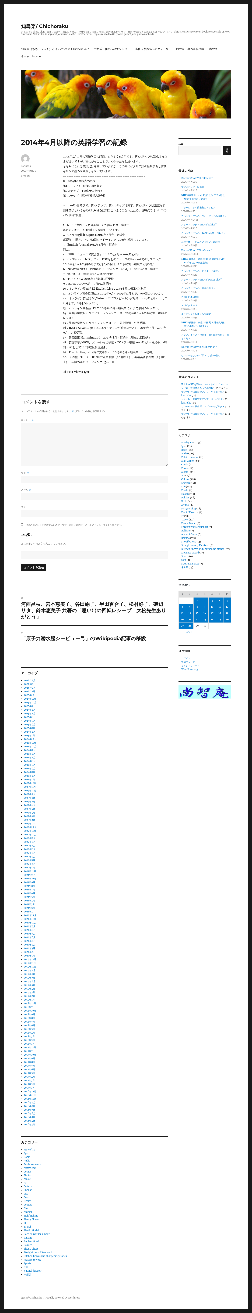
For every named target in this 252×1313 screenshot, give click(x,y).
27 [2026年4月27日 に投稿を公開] (182, 625)
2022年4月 (29, 856)
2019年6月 (29, 981)
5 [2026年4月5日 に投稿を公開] (227, 600)
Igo (25, 1153)
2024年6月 (30, 761)
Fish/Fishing (31, 1215)
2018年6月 (29, 1025)
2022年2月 (29, 863)
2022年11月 (30, 830)
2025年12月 (30, 695)
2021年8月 (29, 885)
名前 (25, 472)
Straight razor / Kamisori (38, 1252)
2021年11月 (30, 874)
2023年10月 (30, 790)
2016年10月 (30, 1098)
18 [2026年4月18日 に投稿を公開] (219, 613)
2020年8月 (29, 930)
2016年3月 (29, 1124)
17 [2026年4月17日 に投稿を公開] (212, 613)
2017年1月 (29, 1087)
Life (26, 1193)
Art (25, 1182)
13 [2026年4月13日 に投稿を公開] (182, 613)
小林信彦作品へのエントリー (153, 49)
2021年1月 (29, 911)
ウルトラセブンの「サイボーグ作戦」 (200, 271)
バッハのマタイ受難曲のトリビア (198, 207)
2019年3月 (29, 992)
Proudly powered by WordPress (63, 1297)
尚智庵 (213, 49)
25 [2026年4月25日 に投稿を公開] (219, 619)
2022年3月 (29, 860)
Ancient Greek (32, 1241)
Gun (26, 1267)
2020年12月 (30, 915)
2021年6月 (29, 893)
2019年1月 (29, 999)
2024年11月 (30, 742)
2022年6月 (30, 849)
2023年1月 (29, 823)
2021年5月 (29, 896)
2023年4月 (29, 812)
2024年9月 (30, 750)
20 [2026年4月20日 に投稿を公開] (182, 619)
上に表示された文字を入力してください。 (44, 543)
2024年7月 (29, 757)
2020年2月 (29, 952)
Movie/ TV (29, 1149)
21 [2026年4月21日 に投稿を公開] (190, 619)
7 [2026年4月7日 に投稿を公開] (190, 606)
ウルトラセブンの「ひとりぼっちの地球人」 (204, 216)
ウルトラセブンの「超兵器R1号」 (198, 288)
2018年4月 (29, 1032)
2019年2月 (29, 996)
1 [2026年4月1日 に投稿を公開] (197, 600)
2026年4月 (30, 680)
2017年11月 (30, 1051)
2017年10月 (30, 1054)
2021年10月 (30, 878)
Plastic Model (31, 1230)
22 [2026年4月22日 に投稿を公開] (197, 619)
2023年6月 (29, 805)
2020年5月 (29, 941)
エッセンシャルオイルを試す (196, 313)
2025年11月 (30, 698)
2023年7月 (29, 801)
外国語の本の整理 (190, 296)
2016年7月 (29, 1109)
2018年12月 (30, 1003)
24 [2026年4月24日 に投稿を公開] (212, 619)
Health (27, 1201)
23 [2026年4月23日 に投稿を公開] (204, 619)
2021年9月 (29, 882)
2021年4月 (29, 900)
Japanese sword (32, 1259)
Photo (27, 1175)
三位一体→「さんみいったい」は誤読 (200, 241)
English (25, 175)
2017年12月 (30, 1047)
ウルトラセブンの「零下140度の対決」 (201, 355)
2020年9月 (30, 926)
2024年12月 (30, 739)
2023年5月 (29, 808)
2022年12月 (30, 827)
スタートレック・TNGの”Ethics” (199, 224)
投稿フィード (188, 662)
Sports (27, 1263)
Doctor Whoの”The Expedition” (199, 347)
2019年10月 (30, 966)
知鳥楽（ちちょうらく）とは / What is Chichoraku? (55, 49)
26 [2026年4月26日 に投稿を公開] (227, 619)
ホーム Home (31, 56)
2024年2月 (29, 775)
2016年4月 (29, 1120)
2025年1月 (29, 735)
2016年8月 (29, 1106)
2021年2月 (29, 907)
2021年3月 (29, 904)
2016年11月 (30, 1095)
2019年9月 (29, 970)
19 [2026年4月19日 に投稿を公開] (227, 613)
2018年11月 (30, 1007)
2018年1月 (29, 1043)
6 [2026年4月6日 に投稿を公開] (182, 606)
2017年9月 (29, 1058)
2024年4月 (29, 768)
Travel (27, 1226)
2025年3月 (29, 728)
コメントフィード (190, 665)
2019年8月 (29, 974)
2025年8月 (29, 709)
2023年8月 (29, 797)
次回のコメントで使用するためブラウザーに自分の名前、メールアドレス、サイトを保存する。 (75, 524)
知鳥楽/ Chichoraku (44, 26)
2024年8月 (29, 753)
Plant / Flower (31, 1219)
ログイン (185, 658)
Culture (28, 1186)
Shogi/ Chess (31, 1248)
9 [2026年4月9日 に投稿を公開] (204, 606)
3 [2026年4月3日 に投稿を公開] (212, 600)
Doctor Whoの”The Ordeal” (196, 250)
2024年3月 (29, 772)
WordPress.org (189, 669)
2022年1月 (29, 867)
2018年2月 (29, 1040)
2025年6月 (30, 717)
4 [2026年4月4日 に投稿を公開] (219, 600)
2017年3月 (29, 1080)
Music (27, 1179)
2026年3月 (29, 684)
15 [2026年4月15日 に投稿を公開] (197, 613)
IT (25, 1223)
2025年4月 (29, 724)
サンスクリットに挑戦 (192, 186)
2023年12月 (30, 783)
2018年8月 (29, 1018)
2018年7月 (29, 1021)
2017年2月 (29, 1084)
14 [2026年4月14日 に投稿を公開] (189, 613)
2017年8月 (29, 1062)
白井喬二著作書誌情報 (190, 49)
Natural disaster (32, 1270)
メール (26, 489)
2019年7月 (29, 977)
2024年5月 (29, 764)
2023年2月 (29, 819)
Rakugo (28, 1245)
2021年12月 (30, 871)
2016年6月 (29, 1113)
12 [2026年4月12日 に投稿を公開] (227, 606)
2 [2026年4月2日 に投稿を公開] (204, 600)
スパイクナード (189, 305)
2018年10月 (30, 1010)
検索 (180, 144)
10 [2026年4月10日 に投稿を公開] (212, 606)
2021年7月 (29, 889)
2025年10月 (30, 702)
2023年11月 (30, 786)
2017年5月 (29, 1073)
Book (27, 1157)
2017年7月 (29, 1065)
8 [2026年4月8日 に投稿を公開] (197, 606)
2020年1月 (29, 955)
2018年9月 (29, 1014)
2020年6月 (30, 937)
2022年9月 (30, 838)
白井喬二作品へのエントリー (112, 49)
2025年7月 (29, 713)
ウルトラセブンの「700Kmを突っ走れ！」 (203, 233)
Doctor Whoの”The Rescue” (197, 178)
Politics (28, 1204)
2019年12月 (30, 959)
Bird (26, 1208)
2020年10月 (30, 922)
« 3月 (189, 632)
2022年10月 (30, 834)
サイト (24, 506)
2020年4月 (29, 944)
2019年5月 (29, 985)
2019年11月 (30, 963)
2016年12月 (30, 1091)
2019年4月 (29, 988)
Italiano (28, 1237)
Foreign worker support (37, 1234)
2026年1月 (29, 691)
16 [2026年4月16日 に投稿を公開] (204, 613)
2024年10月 (30, 746)
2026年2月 (30, 687)
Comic (27, 1171)
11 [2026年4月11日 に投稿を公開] (220, 606)
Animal (28, 1212)
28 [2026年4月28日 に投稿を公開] (189, 625)
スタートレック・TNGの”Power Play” (201, 279)
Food (26, 1197)
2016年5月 (29, 1117)
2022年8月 (29, 841)
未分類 (27, 1274)
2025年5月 (29, 720)
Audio (27, 1160)
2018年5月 (29, 1029)
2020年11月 (30, 919)
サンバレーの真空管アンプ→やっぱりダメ (203, 391)
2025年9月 (30, 706)
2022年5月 (29, 852)
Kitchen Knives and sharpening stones (45, 1256)
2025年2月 (29, 731)
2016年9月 (29, 1102)
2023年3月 (29, 816)
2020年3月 (29, 948)
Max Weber (30, 1168)
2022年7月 (29, 845)
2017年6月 (29, 1069)
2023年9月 (29, 794)
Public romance (32, 1164)
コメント (27, 419)
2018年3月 (29, 1036)
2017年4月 (29, 1076)
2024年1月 (29, 779)
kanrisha (26, 165)
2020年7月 (29, 933)
